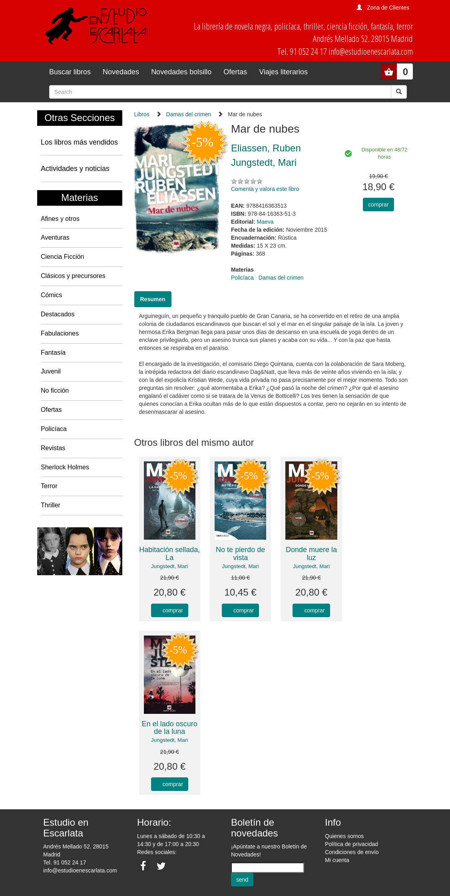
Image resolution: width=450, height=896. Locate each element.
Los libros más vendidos (79, 142)
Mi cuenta (337, 860)
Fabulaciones (60, 333)
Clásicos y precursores (73, 275)
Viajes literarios (283, 72)
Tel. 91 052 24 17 (64, 862)
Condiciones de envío (352, 852)
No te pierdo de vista (240, 554)
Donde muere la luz (311, 554)
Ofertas (235, 72)
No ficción (55, 390)
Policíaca (54, 428)
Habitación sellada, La (169, 554)
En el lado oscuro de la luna (169, 728)
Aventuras (55, 237)
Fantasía (53, 352)
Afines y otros (60, 218)
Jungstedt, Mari (169, 566)
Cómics (51, 295)
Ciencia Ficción (62, 256)
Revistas (53, 448)
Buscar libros (70, 72)
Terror (49, 486)
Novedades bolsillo (181, 72)
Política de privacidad (351, 844)
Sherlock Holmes (65, 467)
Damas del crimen (188, 114)
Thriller (50, 505)
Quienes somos (344, 836)
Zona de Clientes (388, 7)
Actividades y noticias (75, 169)
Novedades (121, 72)
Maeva (265, 222)
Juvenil (51, 371)
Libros (141, 114)
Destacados (58, 314)
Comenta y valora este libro (265, 189)
